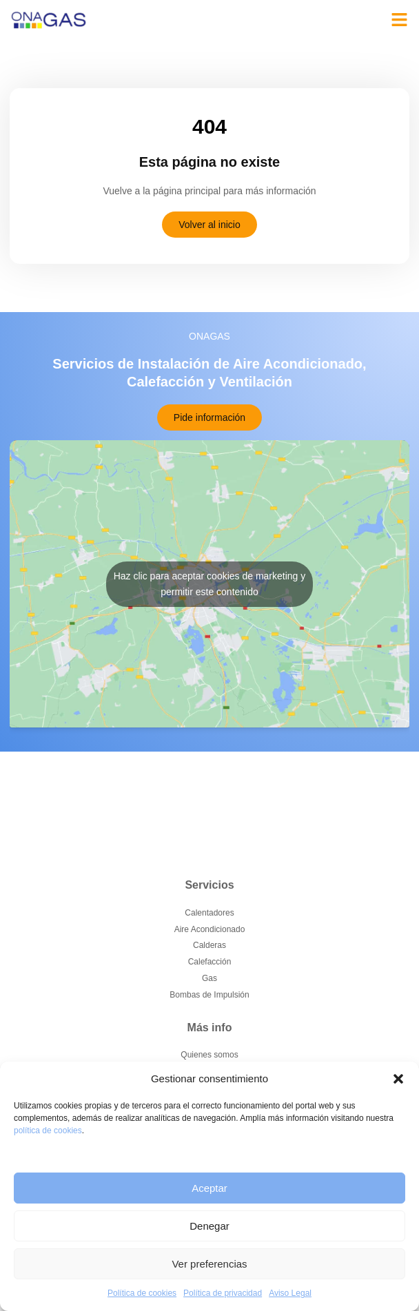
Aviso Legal (290, 1293)
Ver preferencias (209, 1264)
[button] (398, 1079)
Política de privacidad (222, 1293)
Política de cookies (142, 1293)
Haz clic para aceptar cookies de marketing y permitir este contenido (210, 583)
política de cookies (48, 1130)
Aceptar (209, 1188)
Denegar (209, 1226)
